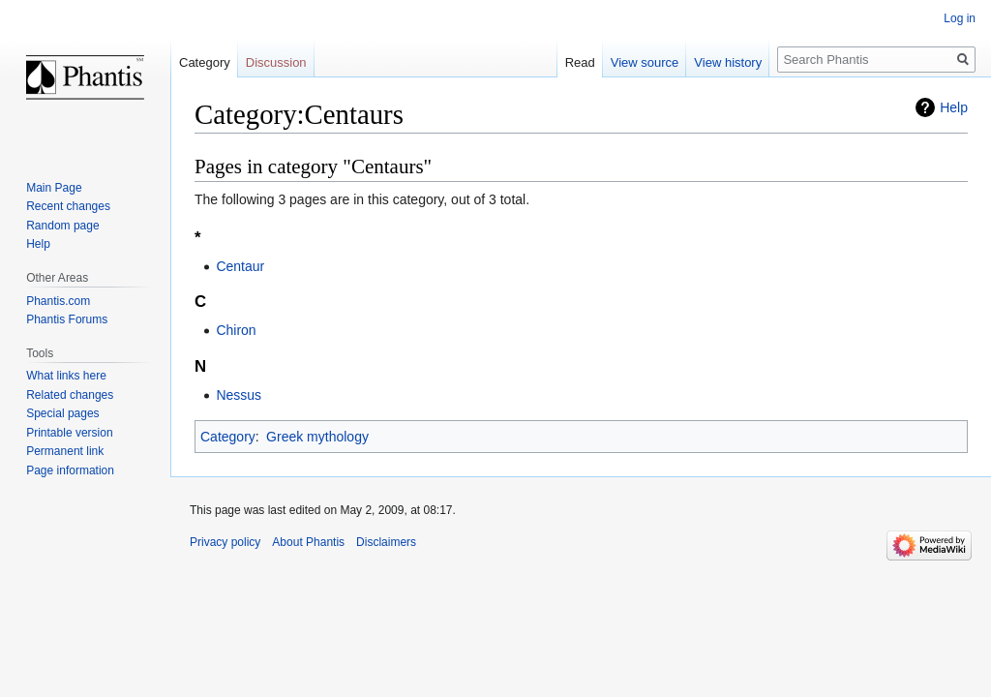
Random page (62, 225)
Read (580, 62)
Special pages (62, 413)
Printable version (69, 432)
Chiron (235, 330)
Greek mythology (317, 436)
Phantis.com (58, 301)
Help (954, 107)
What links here (66, 375)
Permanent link (65, 451)
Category (227, 436)
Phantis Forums (66, 319)
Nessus (238, 395)
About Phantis (308, 542)
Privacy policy (225, 542)
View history (728, 62)
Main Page (53, 188)
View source (645, 62)
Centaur (240, 266)
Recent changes (68, 206)
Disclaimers (386, 542)
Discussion (276, 62)
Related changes (69, 395)
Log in (960, 18)
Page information (70, 470)
